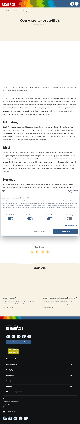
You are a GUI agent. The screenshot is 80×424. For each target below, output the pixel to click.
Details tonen (69, 225)
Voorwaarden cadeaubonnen (11, 401)
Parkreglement (7, 399)
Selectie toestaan (39, 231)
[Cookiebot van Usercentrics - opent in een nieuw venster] (69, 191)
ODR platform (6, 407)
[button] (77, 4)
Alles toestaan (65, 231)
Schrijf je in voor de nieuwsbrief (18, 342)
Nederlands (9, 412)
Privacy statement (8, 404)
